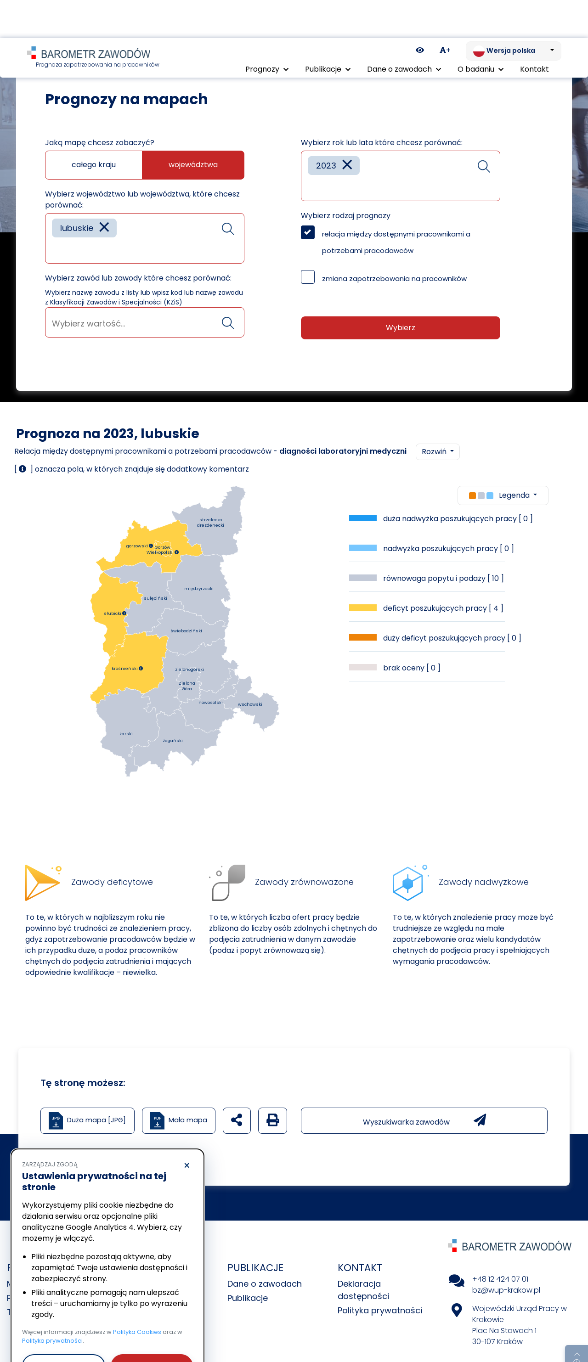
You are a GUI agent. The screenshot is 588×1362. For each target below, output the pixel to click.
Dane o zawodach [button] (404, 31)
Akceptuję (151, 1328)
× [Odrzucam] (186, 1128)
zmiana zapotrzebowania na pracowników (394, 278)
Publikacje (247, 1298)
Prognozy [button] (266, 31)
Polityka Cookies (137, 1294)
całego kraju (94, 164)
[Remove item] (104, 228)
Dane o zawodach (264, 1283)
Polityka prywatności (380, 1310)
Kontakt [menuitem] (534, 31)
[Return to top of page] (576, 1323)
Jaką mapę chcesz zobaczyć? (99, 142)
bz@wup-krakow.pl (506, 1290)
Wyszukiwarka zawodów (424, 1120)
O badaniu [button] (480, 31)
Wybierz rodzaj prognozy (345, 215)
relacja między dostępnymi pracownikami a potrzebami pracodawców (396, 242)
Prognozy (65, 50)
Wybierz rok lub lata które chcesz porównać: (382, 142)
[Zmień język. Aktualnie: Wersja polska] (513, 13)
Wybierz (400, 327)
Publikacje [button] (328, 31)
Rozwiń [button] (435, 451)
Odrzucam (64, 1328)
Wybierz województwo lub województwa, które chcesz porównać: (142, 199)
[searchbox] (55, 249)
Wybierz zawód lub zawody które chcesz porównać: (138, 278)
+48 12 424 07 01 (500, 1279)
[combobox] (144, 238)
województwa (193, 164)
